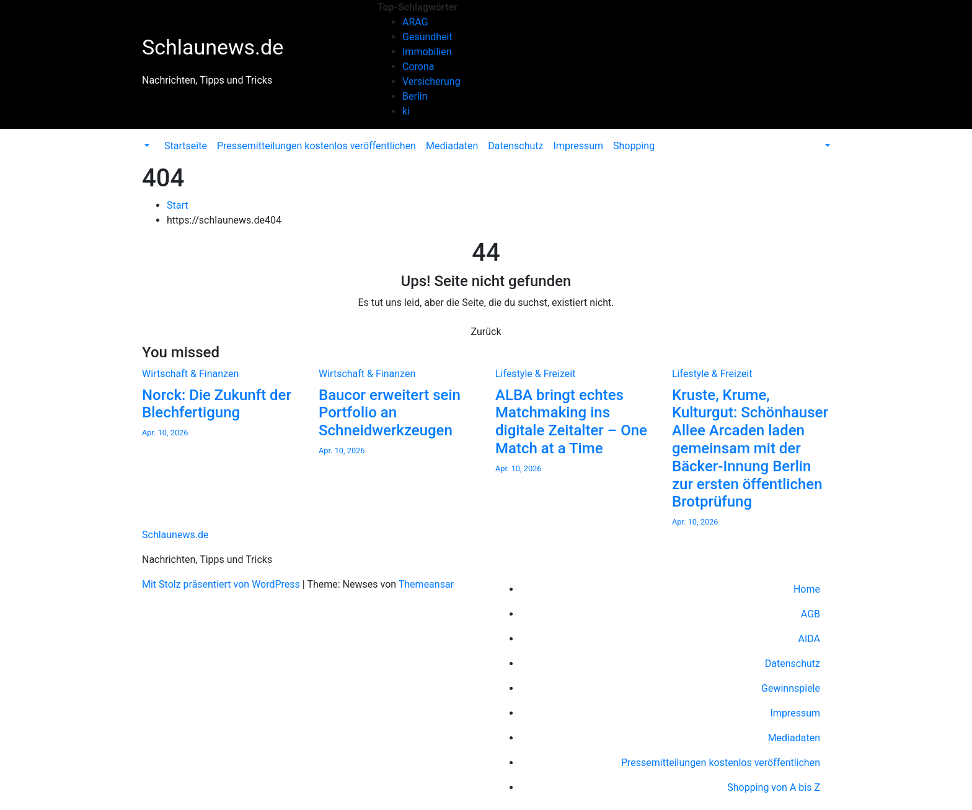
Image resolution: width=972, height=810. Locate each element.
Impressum (579, 146)
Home (806, 589)
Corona (418, 66)
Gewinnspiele (790, 688)
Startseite (185, 146)
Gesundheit (427, 37)
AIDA (809, 639)
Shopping (634, 146)
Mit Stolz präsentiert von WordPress (222, 584)
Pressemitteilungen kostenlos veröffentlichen (316, 146)
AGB (810, 614)
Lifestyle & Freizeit (535, 374)
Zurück (486, 332)
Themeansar (426, 584)
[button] (145, 146)
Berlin (415, 96)
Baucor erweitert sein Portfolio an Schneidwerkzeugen (390, 413)
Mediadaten (452, 146)
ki (406, 111)
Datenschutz (515, 146)
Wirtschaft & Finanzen (190, 374)
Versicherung (431, 81)
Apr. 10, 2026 (165, 432)
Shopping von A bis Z (773, 787)
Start (177, 205)
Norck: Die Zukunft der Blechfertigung (216, 404)
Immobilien (427, 52)
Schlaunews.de (212, 47)
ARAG (415, 22)
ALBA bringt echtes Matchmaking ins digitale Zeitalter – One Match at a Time (571, 421)
